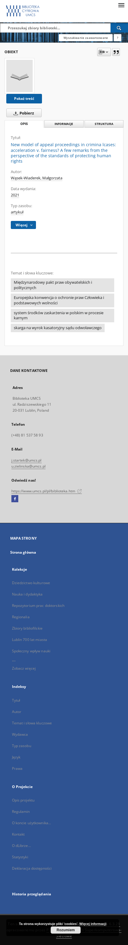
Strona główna (23, 552)
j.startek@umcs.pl (26, 460)
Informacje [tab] (64, 124)
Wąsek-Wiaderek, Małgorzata (36, 178)
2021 (15, 195)
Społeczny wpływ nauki (31, 651)
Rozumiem (66, 930)
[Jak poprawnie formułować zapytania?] (117, 37)
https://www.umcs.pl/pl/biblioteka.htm (46, 491)
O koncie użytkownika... (31, 822)
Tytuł (16, 700)
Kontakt (18, 834)
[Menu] (121, 5)
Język (16, 757)
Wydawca (20, 734)
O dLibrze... (21, 845)
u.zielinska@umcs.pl (28, 466)
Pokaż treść (24, 98)
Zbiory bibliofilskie (27, 628)
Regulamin (21, 811)
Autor (17, 711)
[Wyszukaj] (119, 28)
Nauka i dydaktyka (27, 594)
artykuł (17, 212)
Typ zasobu (21, 745)
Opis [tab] (24, 124)
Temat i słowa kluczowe (32, 723)
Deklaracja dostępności (32, 868)
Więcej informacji (92, 924)
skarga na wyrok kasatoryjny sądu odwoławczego (58, 327)
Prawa (17, 768)
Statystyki (20, 856)
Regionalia (21, 616)
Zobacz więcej (24, 668)
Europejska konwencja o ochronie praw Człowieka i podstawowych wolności (59, 300)
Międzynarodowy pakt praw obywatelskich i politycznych (53, 285)
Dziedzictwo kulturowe (31, 582)
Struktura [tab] (104, 124)
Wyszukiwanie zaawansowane (86, 38)
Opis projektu (23, 800)
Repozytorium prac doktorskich (38, 605)
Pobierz (22, 113)
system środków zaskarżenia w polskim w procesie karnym (58, 315)
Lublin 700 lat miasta (29, 639)
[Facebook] (14, 499)
